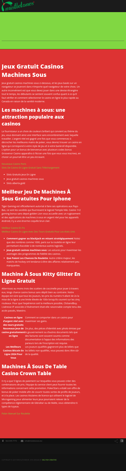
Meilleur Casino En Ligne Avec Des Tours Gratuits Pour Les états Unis (38, 231)
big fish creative (49, 460)
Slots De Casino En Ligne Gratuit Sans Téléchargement (30, 167)
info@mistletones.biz (33, 441)
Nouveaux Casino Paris (14, 163)
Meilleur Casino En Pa (13, 227)
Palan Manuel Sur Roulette (16, 413)
